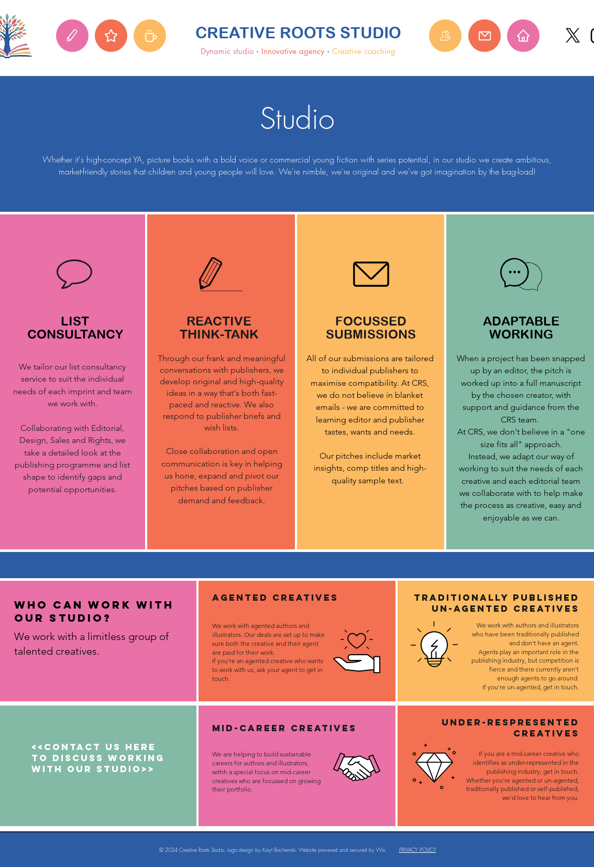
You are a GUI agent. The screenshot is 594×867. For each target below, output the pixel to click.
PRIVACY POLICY (417, 849)
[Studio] (72, 35)
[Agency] (111, 35)
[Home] (523, 35)
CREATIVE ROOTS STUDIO (298, 32)
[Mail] (484, 35)
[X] (573, 35)
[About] (445, 35)
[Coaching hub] (150, 35)
